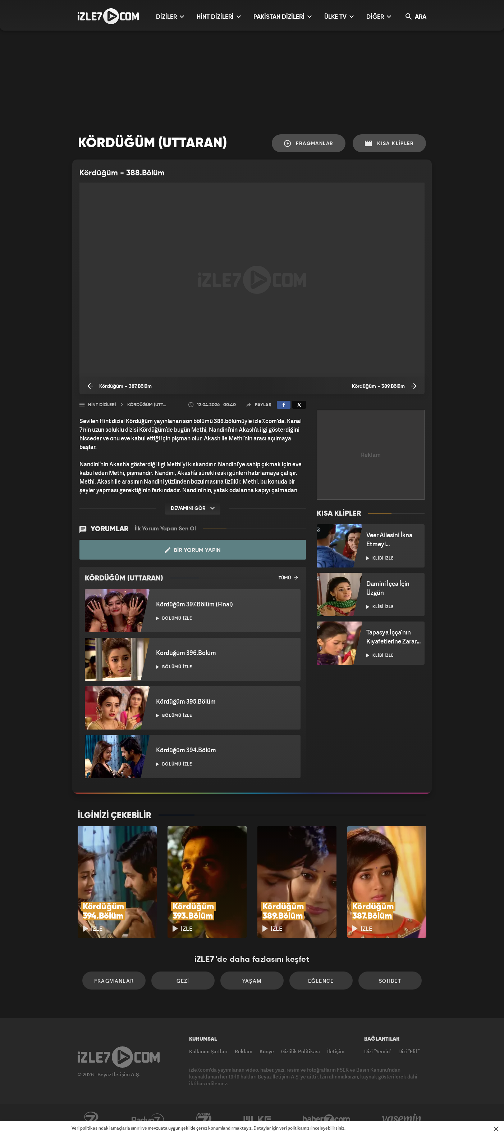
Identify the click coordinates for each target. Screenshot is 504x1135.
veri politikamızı (295, 1128)
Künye (267, 1051)
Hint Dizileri (102, 405)
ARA (416, 17)
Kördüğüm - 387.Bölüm (119, 386)
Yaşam (252, 980)
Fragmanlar (309, 143)
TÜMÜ (288, 577)
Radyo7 (148, 1119)
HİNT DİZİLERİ (219, 17)
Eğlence (321, 980)
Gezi (183, 980)
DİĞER (378, 17)
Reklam (243, 1051)
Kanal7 (91, 1119)
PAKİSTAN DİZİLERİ (282, 17)
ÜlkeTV (257, 1119)
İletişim (335, 1051)
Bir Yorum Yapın (193, 550)
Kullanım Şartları (208, 1051)
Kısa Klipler (389, 143)
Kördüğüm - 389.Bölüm (384, 386)
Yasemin (402, 1119)
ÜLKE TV (339, 17)
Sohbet (390, 980)
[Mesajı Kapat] (496, 1129)
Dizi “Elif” (409, 1051)
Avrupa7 (204, 1119)
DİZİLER (170, 17)
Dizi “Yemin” (377, 1051)
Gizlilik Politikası (300, 1051)
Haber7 (326, 1119)
